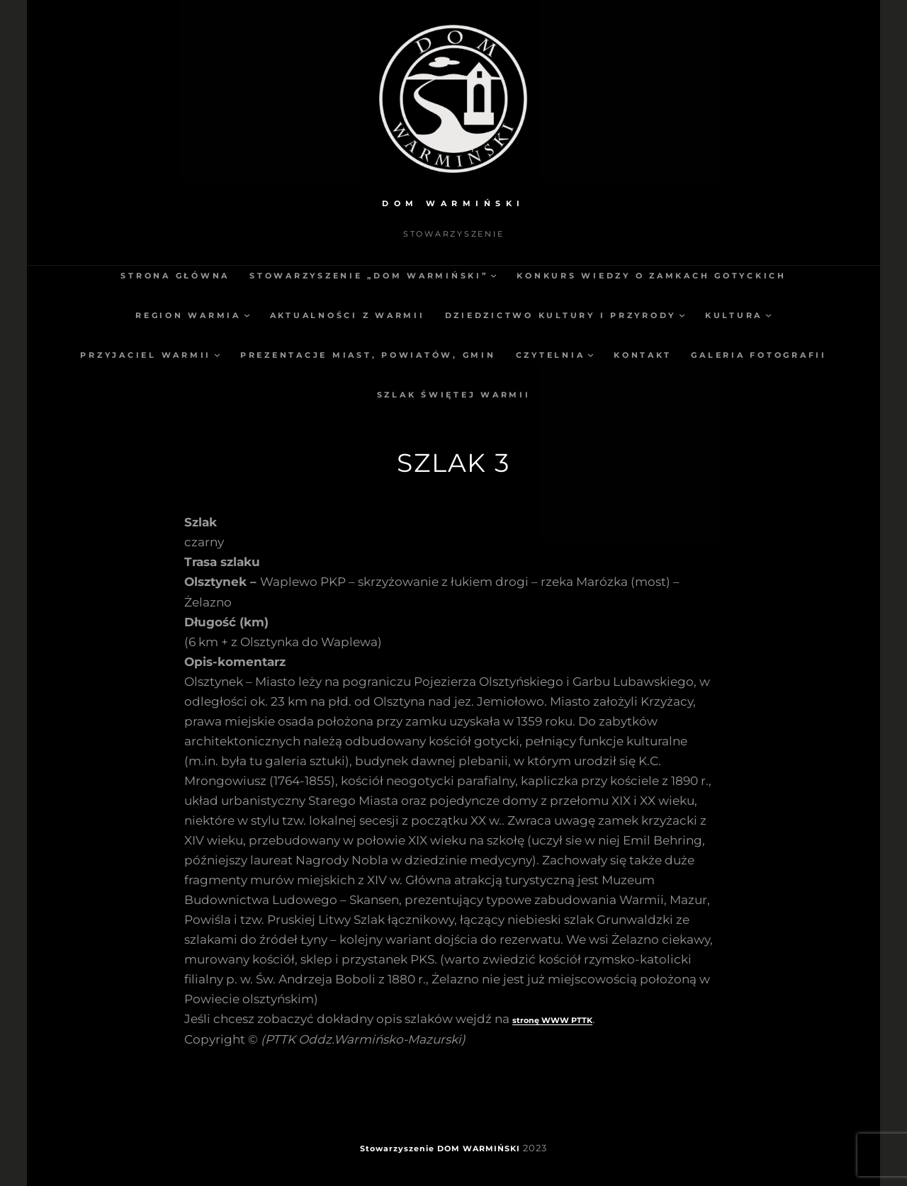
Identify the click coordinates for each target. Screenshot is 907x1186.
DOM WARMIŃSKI (453, 203)
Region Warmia (188, 315)
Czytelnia (550, 355)
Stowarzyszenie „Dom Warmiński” (368, 276)
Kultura (733, 315)
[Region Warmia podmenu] (247, 315)
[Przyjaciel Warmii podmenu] (217, 354)
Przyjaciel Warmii (145, 355)
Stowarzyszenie (397, 1148)
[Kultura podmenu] (768, 315)
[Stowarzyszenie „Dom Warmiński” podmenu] (493, 275)
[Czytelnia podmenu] (590, 354)
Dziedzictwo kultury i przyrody (561, 315)
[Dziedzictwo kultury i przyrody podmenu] (682, 315)
